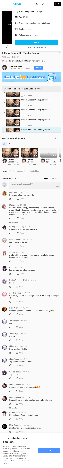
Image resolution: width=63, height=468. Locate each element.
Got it (49, 450)
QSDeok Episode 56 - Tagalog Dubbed (16, 167)
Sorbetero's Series (15, 66)
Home (4, 177)
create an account (40, 47)
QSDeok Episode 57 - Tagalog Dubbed (46, 167)
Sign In (36, 42)
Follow (38, 68)
